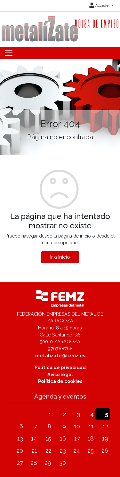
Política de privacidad (60, 367)
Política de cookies (60, 381)
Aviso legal (60, 374)
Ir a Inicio (60, 257)
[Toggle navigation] (8, 53)
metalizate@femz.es (60, 355)
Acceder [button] (100, 5)
